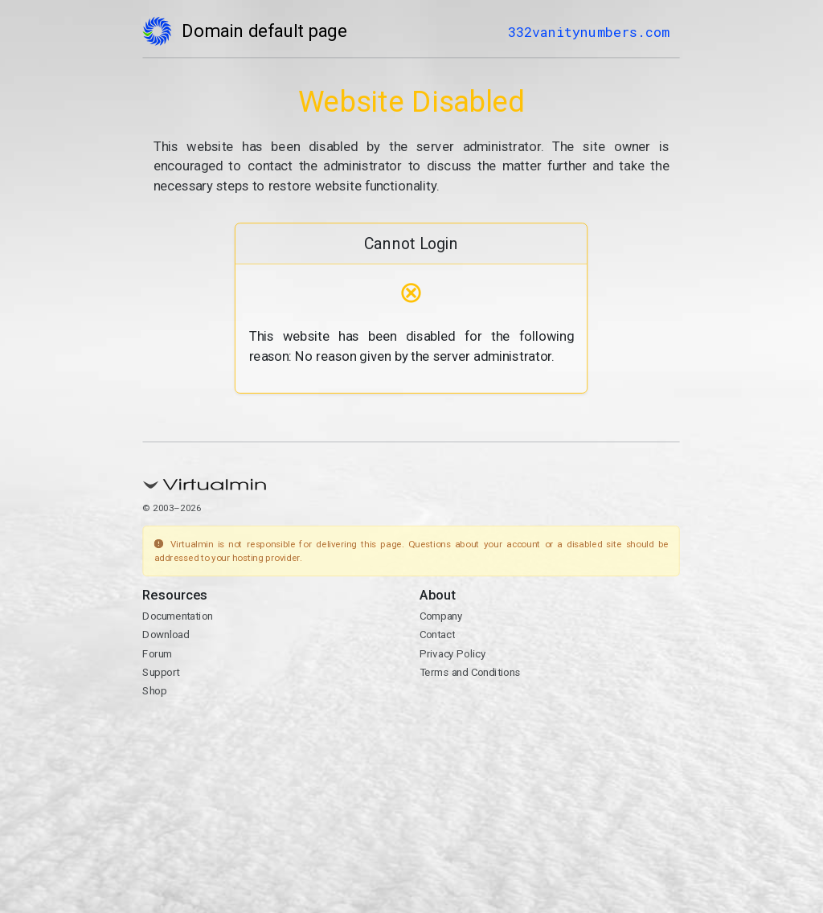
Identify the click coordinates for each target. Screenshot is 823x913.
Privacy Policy (453, 653)
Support (161, 672)
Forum (158, 653)
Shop (155, 691)
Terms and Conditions (470, 672)
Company (441, 616)
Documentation (178, 616)
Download (166, 634)
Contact (437, 634)
